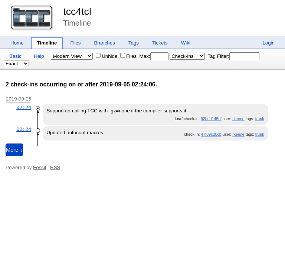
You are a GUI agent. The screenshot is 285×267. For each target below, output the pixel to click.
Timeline (47, 43)
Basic (15, 56)
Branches (104, 43)
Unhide (106, 56)
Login (268, 43)
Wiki (185, 43)
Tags (133, 43)
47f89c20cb (211, 134)
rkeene (238, 118)
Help (39, 56)
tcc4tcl (77, 11)
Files (75, 43)
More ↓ (14, 150)
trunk (259, 118)
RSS (55, 167)
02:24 (23, 107)
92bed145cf (211, 118)
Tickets (160, 43)
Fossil (39, 167)
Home (17, 43)
